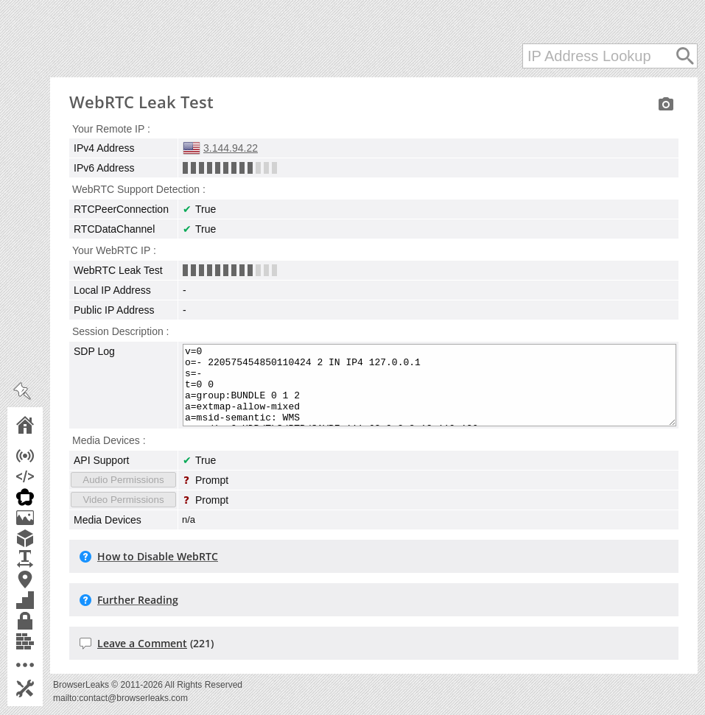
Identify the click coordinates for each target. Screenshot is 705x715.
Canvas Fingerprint (46, 518)
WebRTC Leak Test (46, 497)
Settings (46, 688)
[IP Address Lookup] (610, 55)
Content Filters (46, 641)
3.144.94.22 (230, 148)
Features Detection (46, 600)
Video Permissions (123, 499)
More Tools (46, 665)
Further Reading (137, 600)
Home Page (46, 425)
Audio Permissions (123, 479)
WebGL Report (46, 538)
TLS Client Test (46, 621)
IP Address (46, 456)
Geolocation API (46, 579)
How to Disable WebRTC (157, 556)
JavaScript (46, 476)
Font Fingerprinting (46, 559)
